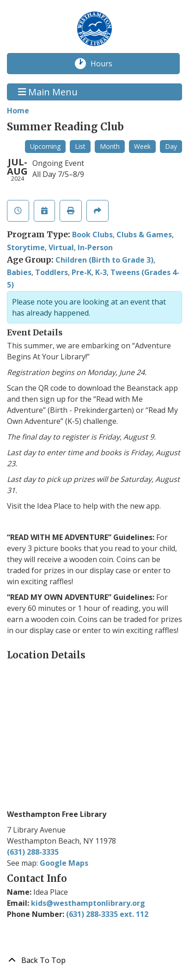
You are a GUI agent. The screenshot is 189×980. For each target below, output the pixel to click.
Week (142, 146)
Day (171, 146)
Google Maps (64, 863)
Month (110, 146)
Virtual (61, 247)
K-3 (101, 272)
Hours (106, 63)
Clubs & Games (144, 234)
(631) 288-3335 (33, 852)
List (80, 146)
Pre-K (81, 272)
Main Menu (48, 92)
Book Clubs (92, 234)
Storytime (26, 247)
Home (18, 111)
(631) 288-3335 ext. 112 (107, 914)
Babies (19, 272)
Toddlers (51, 272)
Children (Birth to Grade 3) (104, 260)
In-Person (95, 247)
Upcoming (45, 146)
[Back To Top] (94, 960)
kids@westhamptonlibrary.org (88, 903)
